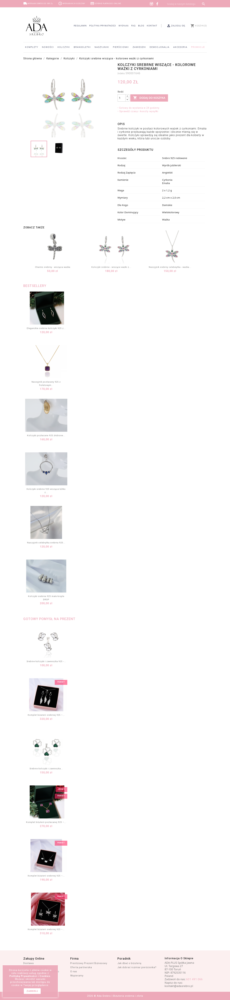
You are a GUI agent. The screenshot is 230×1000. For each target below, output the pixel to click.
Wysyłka (124, 26)
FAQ (133, 26)
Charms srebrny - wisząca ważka (52, 267)
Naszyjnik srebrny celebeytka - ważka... (170, 267)
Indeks (121, 73)
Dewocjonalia (159, 47)
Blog (141, 26)
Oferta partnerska (81, 967)
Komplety (31, 47)
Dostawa (28, 963)
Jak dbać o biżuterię (129, 963)
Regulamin (80, 26)
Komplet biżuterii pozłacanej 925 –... (46, 822)
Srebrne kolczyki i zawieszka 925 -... (46, 661)
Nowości (48, 47)
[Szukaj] (186, 4)
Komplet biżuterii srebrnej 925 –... (46, 715)
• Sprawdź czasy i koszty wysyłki (138, 111)
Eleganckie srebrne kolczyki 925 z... (46, 328)
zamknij (32, 991)
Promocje (198, 47)
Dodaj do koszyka (149, 98)
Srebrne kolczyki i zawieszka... (46, 768)
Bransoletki (82, 47)
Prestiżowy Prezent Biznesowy (88, 963)
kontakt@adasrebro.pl (179, 986)
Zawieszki (139, 47)
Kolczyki (64, 47)
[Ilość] (121, 98)
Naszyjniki (102, 47)
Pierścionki (121, 47)
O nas (73, 971)
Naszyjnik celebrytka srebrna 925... (46, 542)
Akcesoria (180, 47)
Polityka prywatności (102, 26)
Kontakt (152, 26)
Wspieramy (77, 975)
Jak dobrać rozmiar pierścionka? (136, 967)
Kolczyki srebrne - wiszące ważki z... (111, 267)
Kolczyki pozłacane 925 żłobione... (46, 435)
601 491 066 (194, 979)
